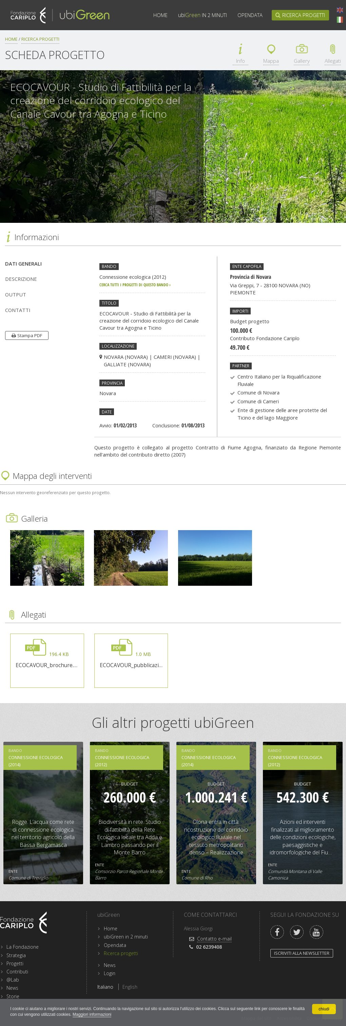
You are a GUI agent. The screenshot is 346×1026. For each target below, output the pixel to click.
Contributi (17, 971)
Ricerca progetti (303, 15)
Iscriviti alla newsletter (301, 953)
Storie (12, 996)
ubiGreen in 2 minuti (126, 936)
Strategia (16, 955)
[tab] (44, 263)
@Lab (12, 979)
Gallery (302, 60)
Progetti (14, 963)
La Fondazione (22, 947)
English (340, 10)
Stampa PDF (29, 335)
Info (240, 60)
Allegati (333, 60)
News (12, 988)
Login (109, 973)
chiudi (324, 1009)
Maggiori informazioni (92, 1014)
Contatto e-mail (214, 938)
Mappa (271, 60)
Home (160, 15)
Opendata (250, 15)
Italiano (340, 20)
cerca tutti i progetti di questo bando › (135, 284)
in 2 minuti (202, 15)
